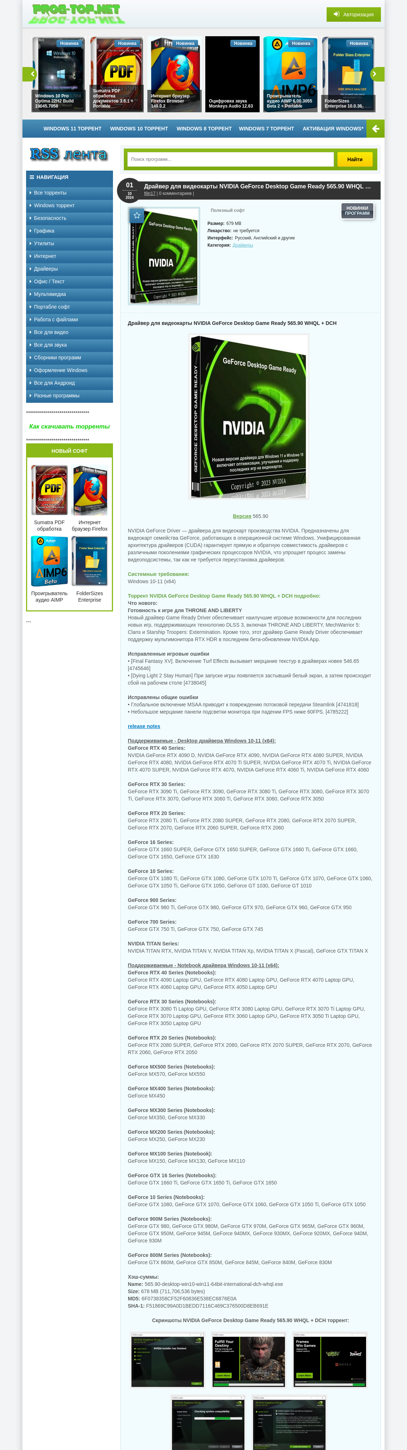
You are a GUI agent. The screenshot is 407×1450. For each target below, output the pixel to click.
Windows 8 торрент (204, 128)
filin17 (149, 193)
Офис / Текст (47, 281)
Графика (42, 231)
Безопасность (48, 218)
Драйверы (243, 245)
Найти (355, 159)
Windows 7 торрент (266, 128)
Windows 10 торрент (139, 128)
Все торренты (48, 193)
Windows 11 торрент (72, 128)
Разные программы (55, 395)
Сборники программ (55, 357)
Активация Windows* (333, 128)
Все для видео (49, 332)
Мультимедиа (48, 294)
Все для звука (48, 345)
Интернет (43, 256)
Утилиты (42, 243)
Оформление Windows (59, 370)
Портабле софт (50, 307)
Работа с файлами (54, 319)
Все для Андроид (52, 383)
